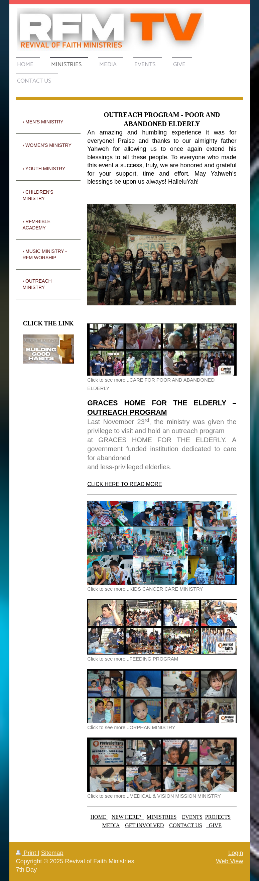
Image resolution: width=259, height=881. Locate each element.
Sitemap (52, 853)
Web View (229, 861)
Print (27, 853)
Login (235, 853)
